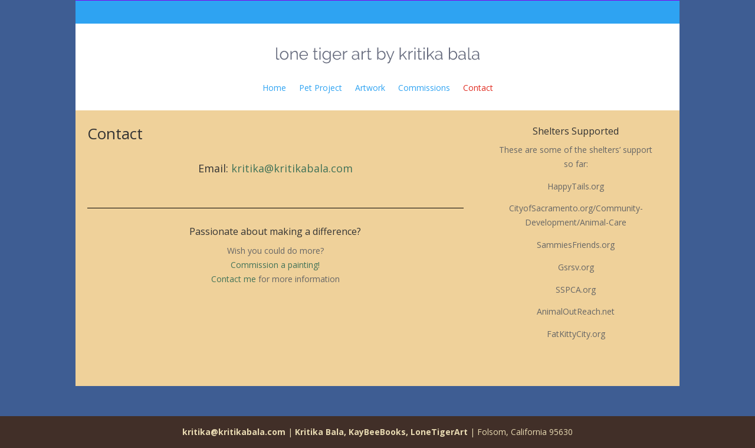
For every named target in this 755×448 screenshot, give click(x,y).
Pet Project (320, 87)
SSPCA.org (576, 289)
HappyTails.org (575, 186)
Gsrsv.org (576, 267)
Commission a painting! (275, 264)
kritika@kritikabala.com (292, 168)
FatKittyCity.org (576, 333)
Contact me (233, 279)
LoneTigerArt (439, 431)
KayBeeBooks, (378, 431)
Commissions (424, 87)
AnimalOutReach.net (576, 311)
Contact (478, 87)
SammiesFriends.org (576, 244)
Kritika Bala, (320, 431)
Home (274, 87)
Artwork (370, 87)
